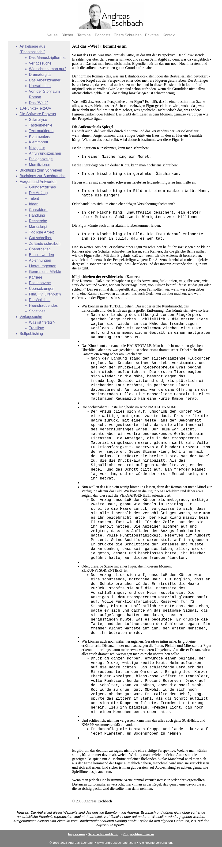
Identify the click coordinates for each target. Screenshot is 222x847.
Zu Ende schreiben (44, 243)
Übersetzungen (42, 289)
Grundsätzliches (42, 187)
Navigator (37, 148)
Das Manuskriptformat (47, 58)
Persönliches (40, 300)
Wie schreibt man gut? (47, 69)
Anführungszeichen (45, 153)
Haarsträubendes (43, 305)
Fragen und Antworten (38, 182)
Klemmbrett (38, 142)
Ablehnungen (40, 260)
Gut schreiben (41, 238)
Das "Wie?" (38, 103)
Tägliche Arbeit (41, 232)
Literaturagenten (42, 266)
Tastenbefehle (41, 125)
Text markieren (41, 131)
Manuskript (38, 227)
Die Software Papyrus (38, 114)
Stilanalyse (38, 120)
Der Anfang (38, 193)
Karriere (35, 277)
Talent (34, 198)
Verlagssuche (40, 63)
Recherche (38, 221)
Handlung (37, 215)
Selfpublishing (31, 334)
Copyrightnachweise (138, 834)
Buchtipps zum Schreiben (41, 170)
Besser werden (41, 255)
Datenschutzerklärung (104, 834)
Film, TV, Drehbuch (45, 294)
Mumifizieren (39, 165)
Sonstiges (37, 311)
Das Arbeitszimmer (44, 80)
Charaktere (38, 210)
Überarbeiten (40, 86)
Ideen (33, 204)
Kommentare (40, 136)
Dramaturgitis (40, 75)
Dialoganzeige (41, 159)
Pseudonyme (40, 283)
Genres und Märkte (45, 272)
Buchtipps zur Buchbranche (43, 176)
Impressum (76, 834)
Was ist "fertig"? (42, 322)
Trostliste (36, 328)
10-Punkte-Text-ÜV (35, 108)
